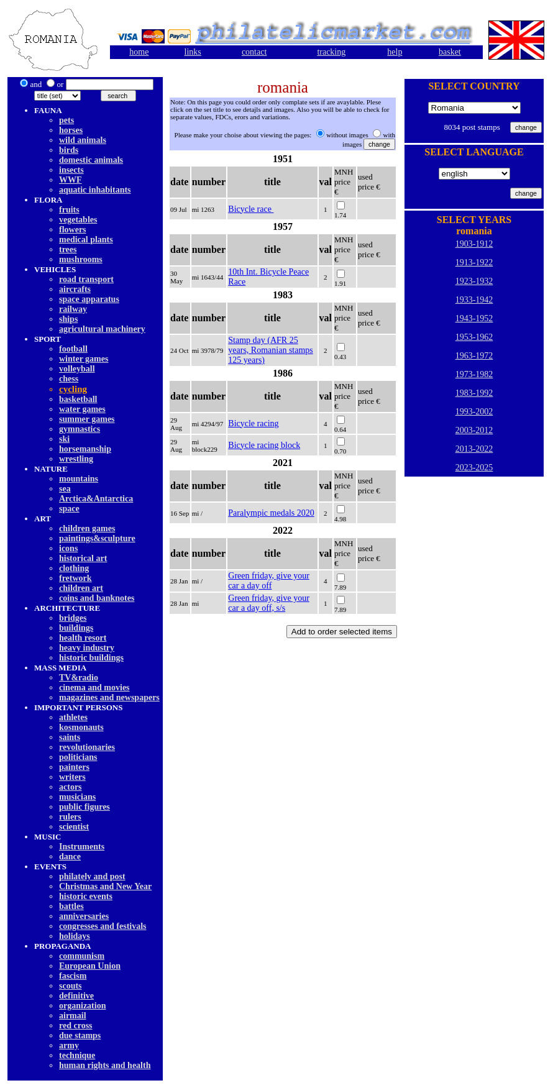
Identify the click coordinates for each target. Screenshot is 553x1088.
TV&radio (78, 677)
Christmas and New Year (105, 886)
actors (70, 787)
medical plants (86, 239)
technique (77, 1055)
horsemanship (85, 449)
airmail (72, 1015)
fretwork (75, 578)
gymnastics (79, 429)
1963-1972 (474, 355)
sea (65, 488)
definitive (76, 995)
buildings (76, 628)
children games (87, 528)
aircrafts (75, 289)
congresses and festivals (103, 926)
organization (82, 1005)
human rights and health (104, 1065)
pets (66, 120)
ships (68, 319)
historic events (85, 896)
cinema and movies (94, 687)
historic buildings (91, 657)
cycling (73, 389)
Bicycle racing (253, 423)
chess (68, 378)
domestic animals (91, 160)
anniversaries (84, 916)
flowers (72, 229)
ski (64, 439)
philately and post (92, 876)
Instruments (81, 846)
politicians (78, 757)
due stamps (80, 1035)
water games (82, 409)
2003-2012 (474, 430)
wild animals (82, 140)
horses (71, 130)
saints (69, 737)
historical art (83, 558)
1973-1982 (474, 374)
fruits (69, 209)
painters (74, 767)
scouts (70, 985)
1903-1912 (474, 244)
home (139, 52)
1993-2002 (474, 411)
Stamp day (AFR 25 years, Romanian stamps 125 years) (270, 350)
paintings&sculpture (97, 538)
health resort (82, 637)
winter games (83, 358)
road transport (86, 279)
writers (72, 777)
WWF (70, 180)
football (73, 349)
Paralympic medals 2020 (271, 513)
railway (73, 309)
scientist (74, 826)
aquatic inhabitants (95, 189)
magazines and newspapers (109, 697)
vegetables (78, 219)
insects (71, 170)
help (394, 52)
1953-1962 (474, 337)
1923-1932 (474, 281)
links (193, 52)
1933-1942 (474, 299)
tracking (331, 52)
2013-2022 (474, 449)
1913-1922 (474, 262)
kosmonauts (81, 727)
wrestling (76, 459)
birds (68, 150)
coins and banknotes (96, 598)
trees (68, 249)
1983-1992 (474, 393)
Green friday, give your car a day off (268, 580)
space (69, 508)
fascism (72, 976)
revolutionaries (87, 747)
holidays (74, 936)
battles (71, 906)
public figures (84, 806)
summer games (87, 419)
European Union (90, 966)
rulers (70, 816)
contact (254, 52)
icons (68, 548)
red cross (76, 1025)
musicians (77, 797)
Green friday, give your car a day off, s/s (268, 603)
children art (81, 588)
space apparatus (89, 299)
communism (81, 956)
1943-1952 (474, 318)
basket (450, 52)
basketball (78, 399)
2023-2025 (474, 467)
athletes (73, 717)
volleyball (77, 368)
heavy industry (86, 647)
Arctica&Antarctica (96, 498)
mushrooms (81, 259)
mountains (78, 478)
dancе (70, 856)
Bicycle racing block (264, 445)
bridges (72, 618)
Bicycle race (250, 209)
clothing (74, 568)
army (69, 1045)
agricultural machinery (102, 329)
